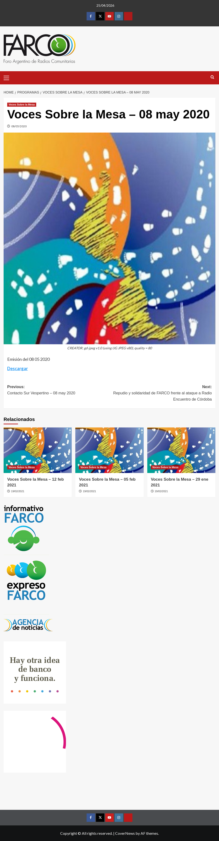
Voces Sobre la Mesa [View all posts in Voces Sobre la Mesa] (22, 104)
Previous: (58, 390)
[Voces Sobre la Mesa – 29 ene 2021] (181, 450)
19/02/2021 (17, 491)
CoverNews (125, 833)
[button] (8, 77)
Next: (161, 393)
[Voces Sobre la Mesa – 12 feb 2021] (38, 450)
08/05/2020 (19, 126)
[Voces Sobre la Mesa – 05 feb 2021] (109, 450)
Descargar (17, 368)
